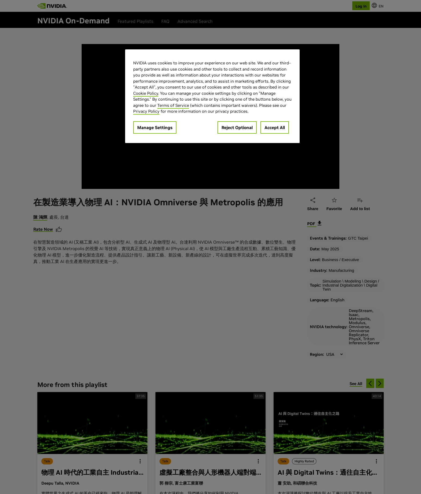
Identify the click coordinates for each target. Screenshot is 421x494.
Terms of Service (173, 105)
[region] (212, 96)
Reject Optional (237, 127)
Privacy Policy (146, 111)
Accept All (274, 127)
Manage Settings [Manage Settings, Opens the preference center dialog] (154, 127)
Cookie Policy (145, 93)
